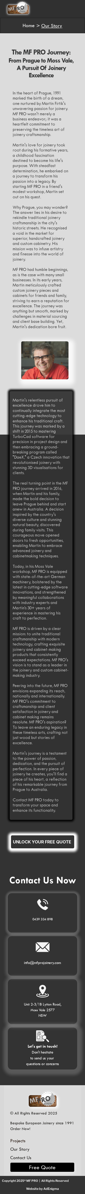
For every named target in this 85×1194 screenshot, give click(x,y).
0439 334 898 (42, 919)
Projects (17, 1140)
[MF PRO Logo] (42, 1098)
